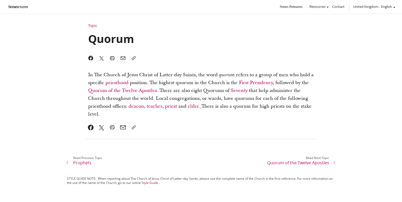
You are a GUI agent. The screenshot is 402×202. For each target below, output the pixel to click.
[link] (90, 127)
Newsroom (18, 7)
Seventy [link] (239, 90)
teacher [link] (154, 106)
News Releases (291, 6)
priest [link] (171, 106)
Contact (338, 6)
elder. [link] (194, 106)
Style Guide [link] (150, 183)
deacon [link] (136, 106)
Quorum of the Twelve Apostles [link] (122, 90)
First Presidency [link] (256, 82)
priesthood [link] (116, 82)
